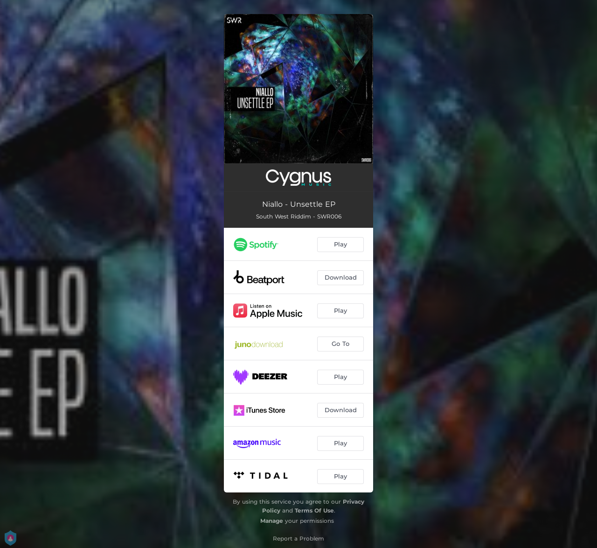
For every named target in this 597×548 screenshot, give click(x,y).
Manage (271, 520)
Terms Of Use (314, 510)
